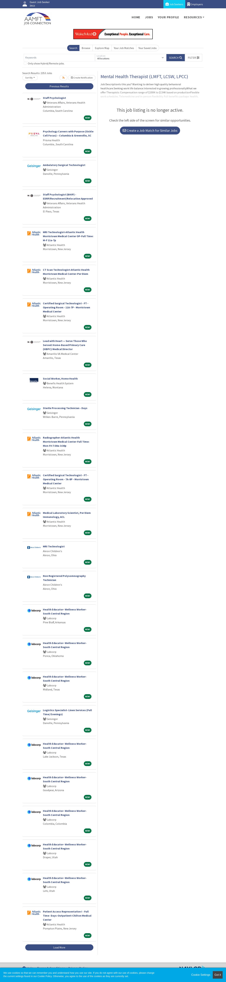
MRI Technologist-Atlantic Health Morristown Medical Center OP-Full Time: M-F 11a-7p (68, 236)
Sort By (29, 77)
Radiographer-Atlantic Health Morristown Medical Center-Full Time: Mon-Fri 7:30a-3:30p (66, 441)
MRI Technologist (54, 546)
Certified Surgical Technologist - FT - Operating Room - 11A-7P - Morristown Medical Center (66, 307)
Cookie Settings (200, 974)
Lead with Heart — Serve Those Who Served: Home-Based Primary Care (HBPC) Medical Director (65, 345)
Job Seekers (174, 4)
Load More (59, 947)
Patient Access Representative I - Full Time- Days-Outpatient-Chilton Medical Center (67, 915)
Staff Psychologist (54, 98)
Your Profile (168, 17)
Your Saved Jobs (147, 48)
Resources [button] (193, 17)
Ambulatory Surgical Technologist (64, 165)
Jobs (149, 17)
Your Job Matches (124, 48)
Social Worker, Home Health (60, 378)
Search (73, 48)
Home (136, 17)
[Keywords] (59, 57)
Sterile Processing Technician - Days (65, 408)
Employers (195, 4)
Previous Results (59, 86)
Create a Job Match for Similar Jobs (150, 130)
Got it (217, 974)
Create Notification (82, 77)
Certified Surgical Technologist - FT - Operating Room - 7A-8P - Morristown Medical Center (66, 479)
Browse (86, 48)
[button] (193, 57)
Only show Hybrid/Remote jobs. (46, 63)
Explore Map (102, 48)
